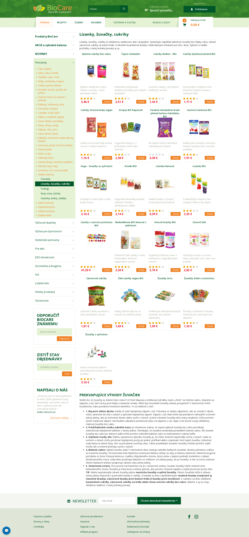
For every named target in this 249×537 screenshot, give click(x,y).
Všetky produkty (45, 292)
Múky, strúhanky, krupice (51, 81)
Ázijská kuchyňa (46, 206)
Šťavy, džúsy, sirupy (48, 125)
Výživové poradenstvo (91, 516)
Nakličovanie (44, 215)
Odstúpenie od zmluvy (138, 531)
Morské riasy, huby (48, 166)
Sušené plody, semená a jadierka (55, 161)
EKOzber (96, 22)
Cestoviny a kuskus (48, 108)
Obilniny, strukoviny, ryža (51, 104)
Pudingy (45, 188)
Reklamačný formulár (138, 526)
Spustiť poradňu (161, 10)
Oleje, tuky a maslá (48, 72)
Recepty (62, 22)
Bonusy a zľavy (41, 521)
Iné (37, 274)
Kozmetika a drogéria (48, 266)
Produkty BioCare (46, 36)
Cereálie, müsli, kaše (48, 112)
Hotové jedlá (45, 149)
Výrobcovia (41, 300)
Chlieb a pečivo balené (49, 85)
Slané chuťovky (46, 202)
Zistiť (67, 373)
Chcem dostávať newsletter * (159, 500)
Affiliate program (89, 531)
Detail (107, 101)
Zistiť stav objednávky (49, 357)
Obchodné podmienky (138, 521)
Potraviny (41, 62)
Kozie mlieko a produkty (50, 121)
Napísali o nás (87, 526)
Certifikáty (39, 526)
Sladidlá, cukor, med (48, 77)
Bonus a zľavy (161, 22)
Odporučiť (64, 338)
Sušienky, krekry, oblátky (53, 198)
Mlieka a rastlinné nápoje (51, 116)
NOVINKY (41, 54)
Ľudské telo (42, 283)
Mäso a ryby (44, 153)
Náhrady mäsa (45, 157)
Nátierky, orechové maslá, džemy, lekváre (56, 139)
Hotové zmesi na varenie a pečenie (52, 98)
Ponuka (44, 22)
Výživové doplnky (45, 222)
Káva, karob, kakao (48, 133)
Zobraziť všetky (59, 418)
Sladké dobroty (46, 174)
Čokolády (45, 179)
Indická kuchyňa (46, 211)
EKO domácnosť (44, 257)
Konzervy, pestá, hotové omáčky (55, 145)
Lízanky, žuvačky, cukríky (55, 183)
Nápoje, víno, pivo (47, 129)
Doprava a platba (125, 22)
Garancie (84, 521)
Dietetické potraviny (47, 240)
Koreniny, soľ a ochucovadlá (53, 170)
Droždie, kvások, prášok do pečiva (52, 91)
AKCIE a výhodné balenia (51, 45)
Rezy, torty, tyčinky (50, 193)
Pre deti (39, 248)
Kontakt (131, 516)
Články (79, 22)
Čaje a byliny (44, 68)
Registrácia (199, 3)
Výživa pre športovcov (48, 231)
